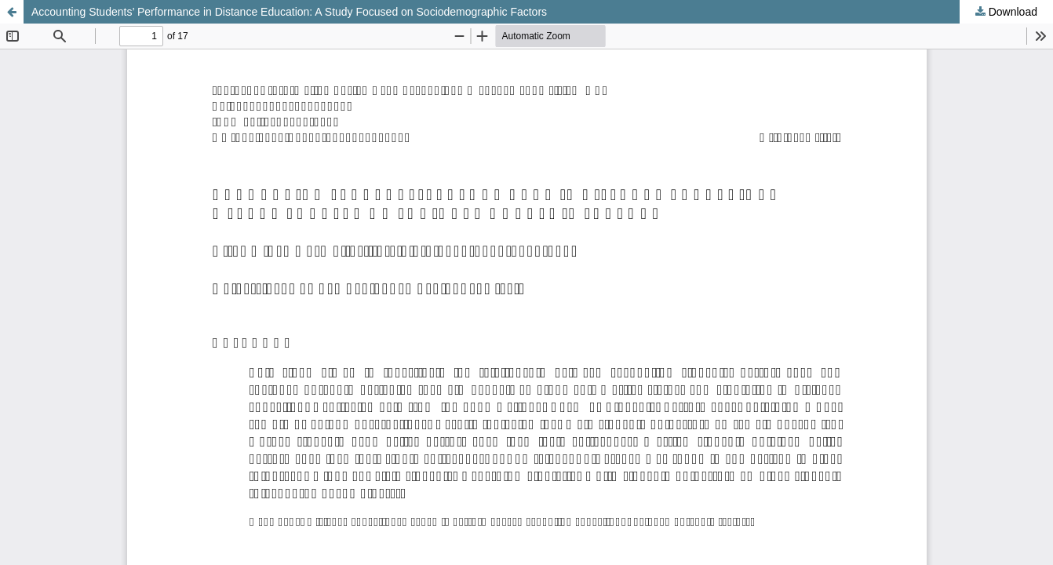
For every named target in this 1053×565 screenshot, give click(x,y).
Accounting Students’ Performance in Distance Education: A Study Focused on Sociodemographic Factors (289, 11)
